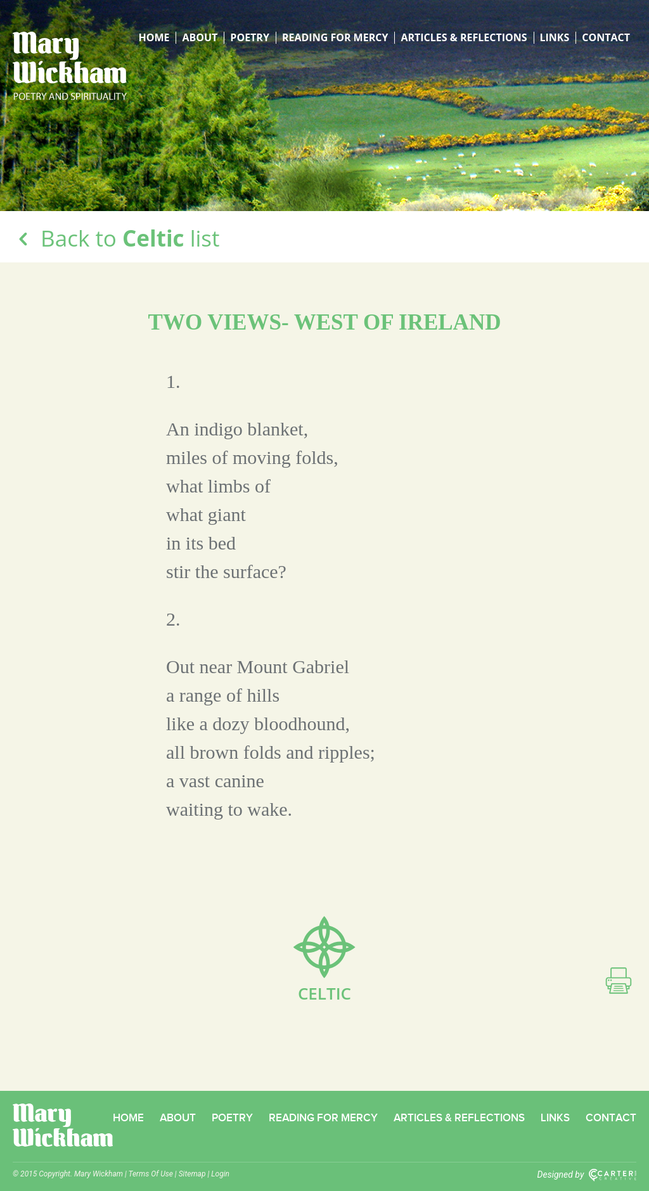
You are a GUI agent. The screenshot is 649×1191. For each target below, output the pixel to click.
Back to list (116, 238)
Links (555, 38)
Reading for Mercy (335, 38)
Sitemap (192, 1173)
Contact (606, 38)
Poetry (249, 38)
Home (153, 38)
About (199, 38)
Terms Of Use (151, 1173)
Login (220, 1173)
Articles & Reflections (464, 38)
